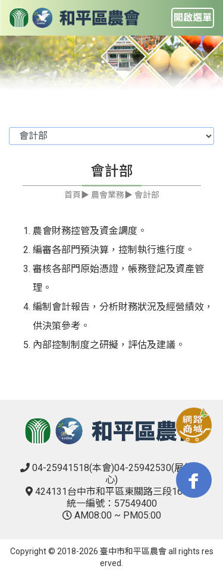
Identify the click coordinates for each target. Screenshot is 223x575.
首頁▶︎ (76, 195)
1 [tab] (103, 62)
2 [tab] (121, 62)
